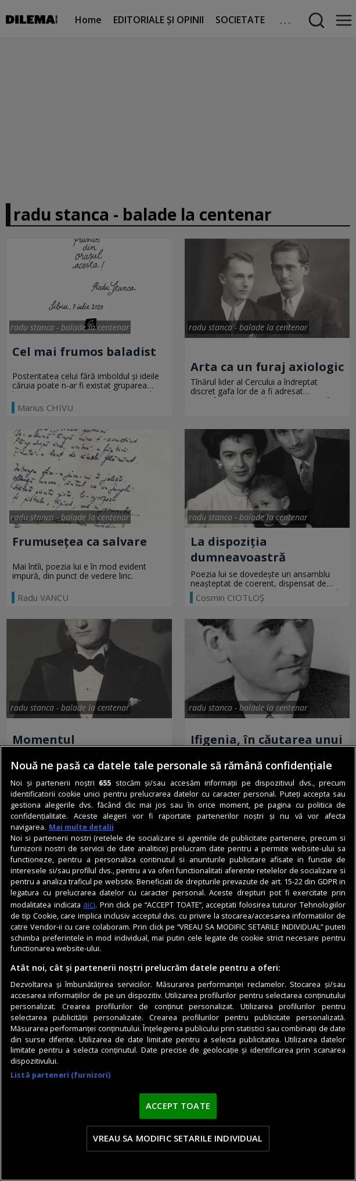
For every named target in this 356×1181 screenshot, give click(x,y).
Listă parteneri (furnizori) (60, 1075)
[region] (178, 963)
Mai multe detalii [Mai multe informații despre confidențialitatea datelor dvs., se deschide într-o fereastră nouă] (81, 827)
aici (89, 904)
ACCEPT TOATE (178, 1105)
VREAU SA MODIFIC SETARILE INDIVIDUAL (177, 1138)
